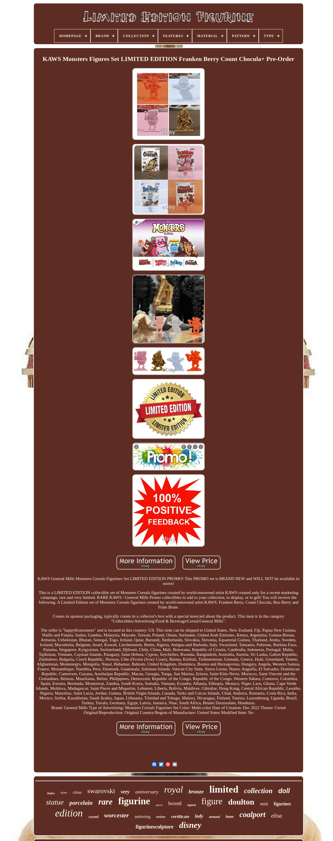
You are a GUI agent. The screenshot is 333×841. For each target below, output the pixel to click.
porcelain (81, 802)
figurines (282, 803)
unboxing (143, 816)
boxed (174, 803)
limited (224, 789)
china (77, 792)
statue (55, 802)
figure (212, 801)
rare (105, 801)
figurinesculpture (155, 827)
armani (214, 817)
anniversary (146, 792)
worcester (116, 815)
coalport (252, 814)
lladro (51, 793)
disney (190, 825)
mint (264, 803)
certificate (180, 816)
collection (258, 791)
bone (230, 817)
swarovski (101, 791)
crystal (93, 817)
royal (173, 789)
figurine (134, 801)
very (125, 792)
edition (69, 813)
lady (199, 816)
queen (159, 805)
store (63, 793)
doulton (241, 801)
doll (284, 791)
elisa (276, 816)
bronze (196, 792)
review (160, 817)
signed (191, 805)
